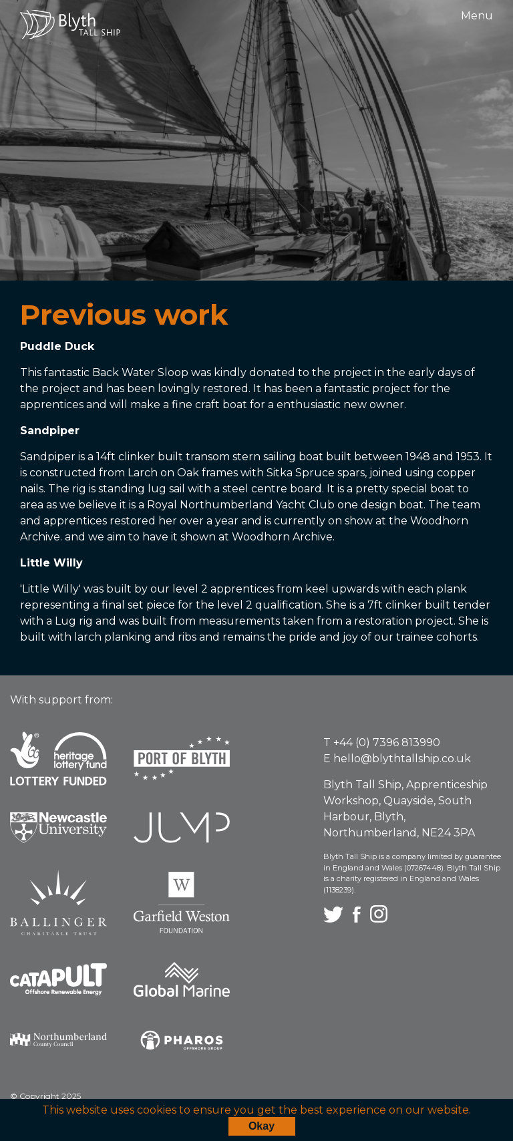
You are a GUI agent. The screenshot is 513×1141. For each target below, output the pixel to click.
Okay (261, 1126)
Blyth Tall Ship (70, 24)
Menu (477, 16)
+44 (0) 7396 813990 (386, 742)
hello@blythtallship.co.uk (402, 758)
